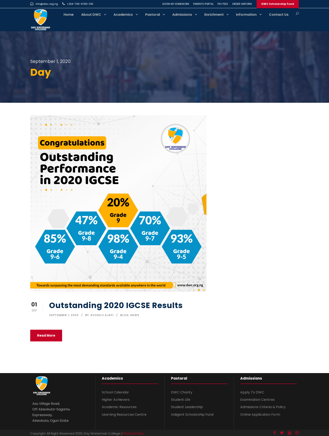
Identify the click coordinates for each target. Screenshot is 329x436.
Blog (124, 315)
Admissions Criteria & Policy (263, 407)
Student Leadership (187, 407)
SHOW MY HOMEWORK (175, 4)
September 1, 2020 (64, 315)
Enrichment (214, 14)
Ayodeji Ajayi (102, 315)
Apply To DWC (252, 392)
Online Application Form (260, 414)
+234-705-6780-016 (80, 4)
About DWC (91, 14)
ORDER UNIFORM (242, 4)
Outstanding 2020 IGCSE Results (116, 305)
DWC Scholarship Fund (277, 4)
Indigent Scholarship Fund (192, 414)
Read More (46, 335)
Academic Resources (119, 407)
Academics (123, 14)
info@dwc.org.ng (47, 4)
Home (69, 14)
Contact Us (279, 14)
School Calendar (115, 392)
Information (246, 14)
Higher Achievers (116, 399)
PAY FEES (223, 4)
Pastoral (152, 14)
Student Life (180, 399)
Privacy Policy (133, 433)
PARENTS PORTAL (203, 4)
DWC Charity (181, 392)
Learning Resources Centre (124, 414)
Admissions (182, 14)
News (134, 315)
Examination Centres (257, 399)
